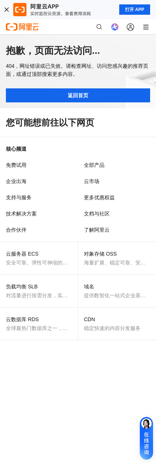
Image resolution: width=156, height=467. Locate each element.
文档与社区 (97, 214)
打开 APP (134, 9)
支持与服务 (19, 197)
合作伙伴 (16, 230)
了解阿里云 (97, 230)
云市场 (91, 181)
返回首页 (78, 95)
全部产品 (94, 165)
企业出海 (16, 181)
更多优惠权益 (99, 197)
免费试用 (16, 165)
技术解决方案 (21, 214)
